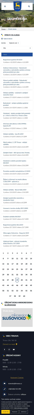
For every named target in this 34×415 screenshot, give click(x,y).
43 (3, 285)
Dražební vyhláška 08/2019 (12, 216)
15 (3, 264)
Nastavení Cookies (17, 378)
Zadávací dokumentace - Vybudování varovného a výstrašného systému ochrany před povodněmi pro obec (16, 70)
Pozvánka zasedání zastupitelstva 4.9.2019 (16, 171)
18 (17, 264)
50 (3, 291)
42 (31, 280)
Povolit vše (5, 411)
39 (17, 280)
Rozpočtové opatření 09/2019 (12, 59)
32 (17, 275)
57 (10, 296)
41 (26, 280)
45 (12, 285)
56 (31, 291)
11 (17, 258)
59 (19, 296)
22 (3, 269)
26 (22, 269)
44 (8, 285)
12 (22, 258)
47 (22, 285)
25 (17, 269)
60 (24, 296)
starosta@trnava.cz (15, 383)
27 (26, 269)
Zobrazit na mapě (10, 344)
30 (8, 275)
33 (22, 275)
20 (26, 264)
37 (8, 280)
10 (12, 258)
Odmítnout (23, 411)
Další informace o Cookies (21, 408)
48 (26, 285)
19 (22, 264)
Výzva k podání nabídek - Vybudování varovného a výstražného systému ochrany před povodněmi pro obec (16, 82)
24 (12, 269)
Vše (17, 48)
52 (12, 291)
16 (8, 264)
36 (3, 280)
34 (26, 275)
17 (12, 264)
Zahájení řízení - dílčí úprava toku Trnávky (16, 152)
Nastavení (14, 411)
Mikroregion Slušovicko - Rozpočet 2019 (16, 233)
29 (3, 275)
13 (26, 258)
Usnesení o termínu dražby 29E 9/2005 (15, 208)
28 (31, 269)
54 (22, 291)
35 (31, 275)
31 (12, 275)
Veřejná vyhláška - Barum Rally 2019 (14, 190)
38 (12, 280)
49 (31, 285)
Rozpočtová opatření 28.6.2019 (13, 225)
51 (8, 291)
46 (17, 285)
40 (22, 280)
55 (26, 291)
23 (8, 269)
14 (31, 258)
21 (31, 264)
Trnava (3, 29)
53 (17, 291)
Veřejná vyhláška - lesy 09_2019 (13, 134)
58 (15, 296)
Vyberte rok (14, 43)
